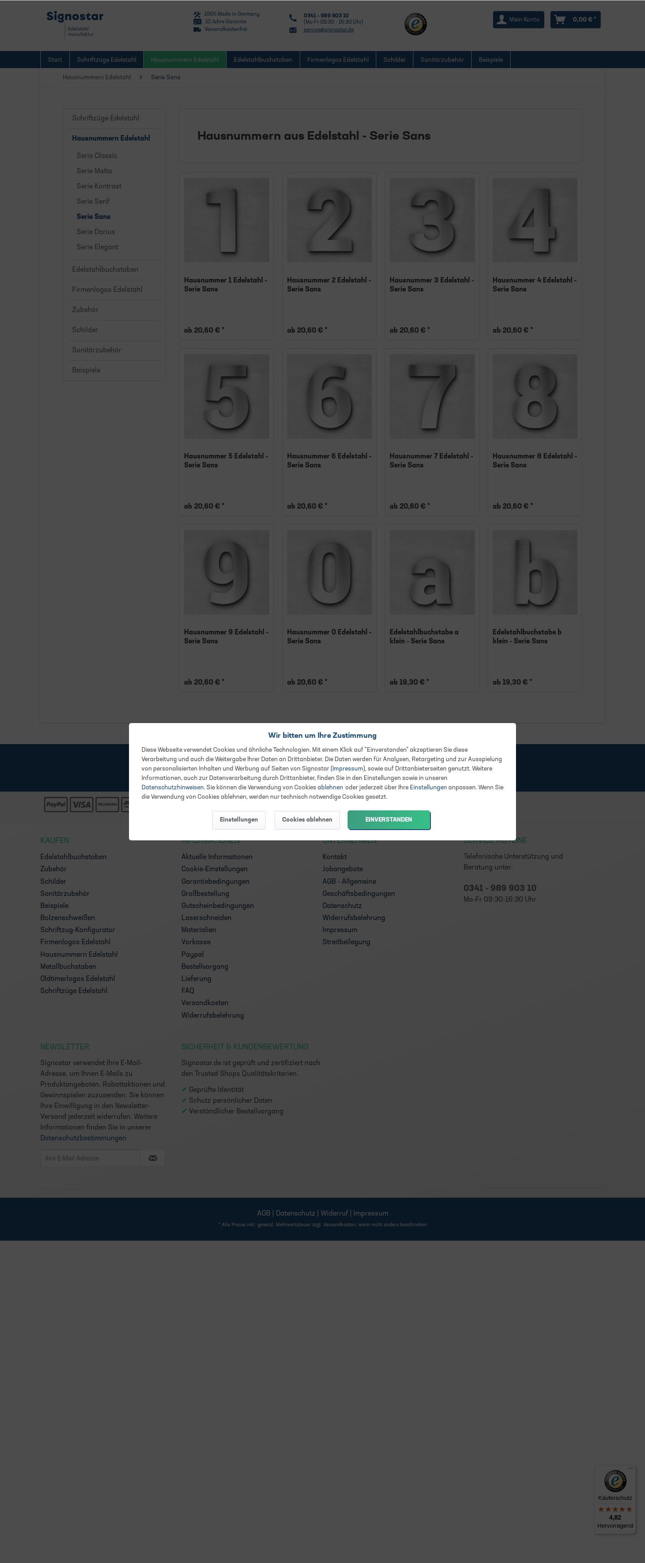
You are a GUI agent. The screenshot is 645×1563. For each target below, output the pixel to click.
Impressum (347, 769)
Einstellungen (428, 787)
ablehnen (330, 787)
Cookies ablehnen (307, 820)
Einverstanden (389, 820)
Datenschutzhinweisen (173, 787)
